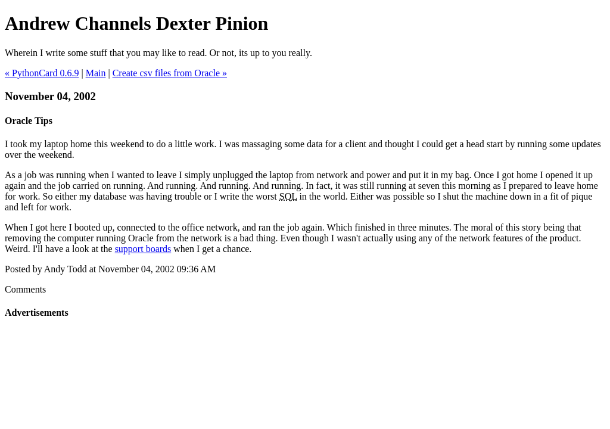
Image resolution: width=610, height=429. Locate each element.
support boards (143, 249)
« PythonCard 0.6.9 (42, 73)
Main (96, 73)
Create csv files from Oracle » (170, 73)
